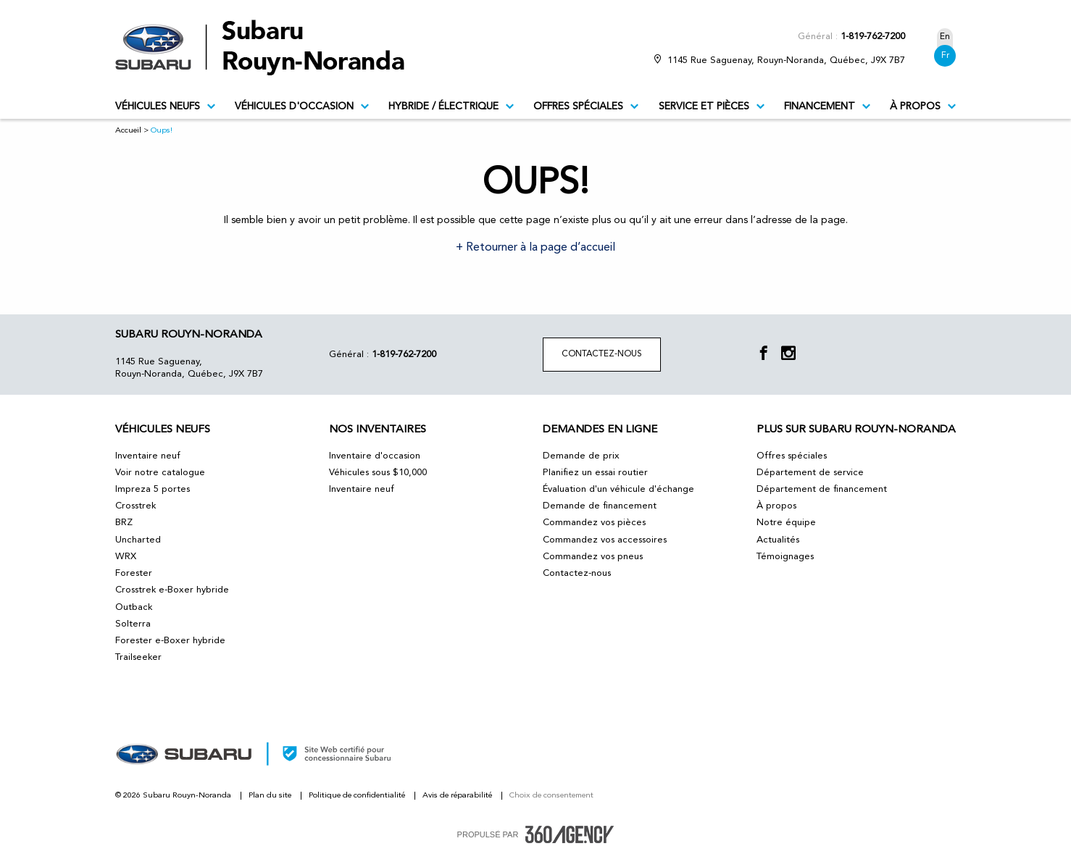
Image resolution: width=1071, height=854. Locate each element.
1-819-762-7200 (873, 36)
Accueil (128, 131)
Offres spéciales (585, 106)
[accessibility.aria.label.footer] (569, 834)
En (945, 37)
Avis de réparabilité (458, 796)
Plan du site (271, 796)
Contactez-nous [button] (602, 354)
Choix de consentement (551, 796)
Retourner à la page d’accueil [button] (539, 248)
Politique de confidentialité (358, 796)
